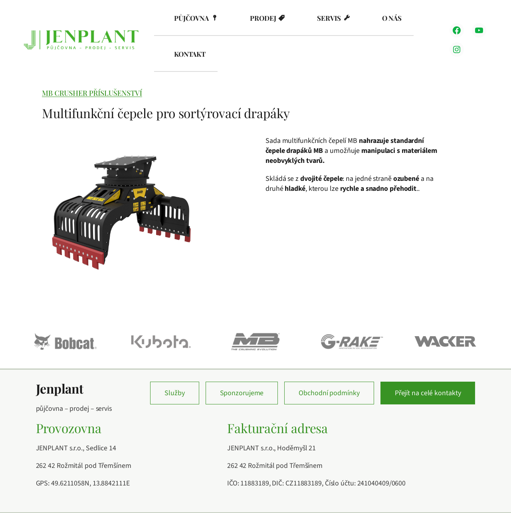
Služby (174, 393)
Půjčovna (191, 18)
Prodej (263, 18)
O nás (392, 18)
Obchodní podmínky (329, 393)
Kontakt (190, 54)
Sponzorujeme (242, 393)
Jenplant (59, 388)
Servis (329, 18)
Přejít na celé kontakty (428, 393)
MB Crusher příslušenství (92, 92)
